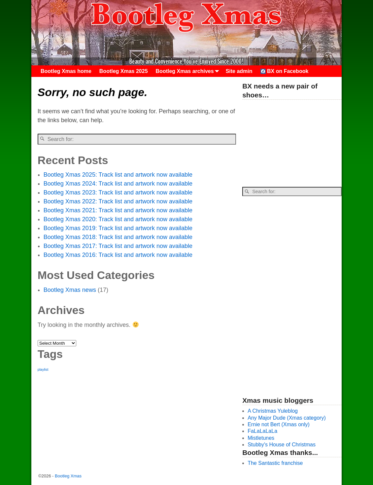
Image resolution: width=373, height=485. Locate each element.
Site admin (239, 71)
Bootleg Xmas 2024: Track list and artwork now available (118, 183)
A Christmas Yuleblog (273, 411)
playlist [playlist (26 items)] (43, 369)
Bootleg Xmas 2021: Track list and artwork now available (118, 210)
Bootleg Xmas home (66, 71)
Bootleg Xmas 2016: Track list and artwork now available (118, 255)
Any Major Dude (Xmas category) (287, 418)
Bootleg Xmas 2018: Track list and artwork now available (118, 237)
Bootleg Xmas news (70, 290)
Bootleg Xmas (68, 475)
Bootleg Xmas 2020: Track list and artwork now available (118, 219)
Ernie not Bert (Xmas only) (279, 424)
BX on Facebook (284, 71)
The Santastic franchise (275, 463)
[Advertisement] (291, 143)
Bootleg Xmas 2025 (123, 71)
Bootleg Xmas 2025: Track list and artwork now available (118, 174)
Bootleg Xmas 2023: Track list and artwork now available (118, 192)
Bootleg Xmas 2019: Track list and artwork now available (118, 228)
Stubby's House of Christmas (282, 444)
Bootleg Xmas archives (189, 71)
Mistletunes (261, 438)
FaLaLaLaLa (262, 431)
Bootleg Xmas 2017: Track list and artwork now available (118, 246)
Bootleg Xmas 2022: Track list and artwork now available (118, 201)
